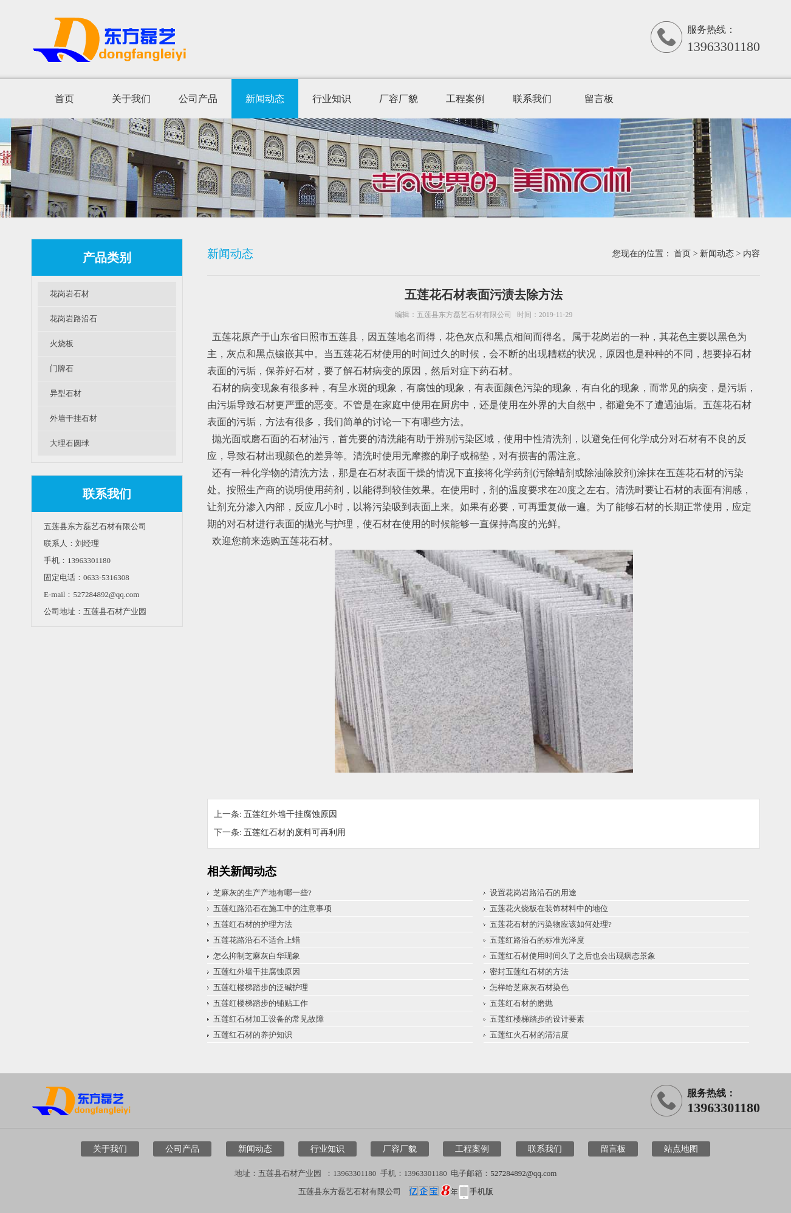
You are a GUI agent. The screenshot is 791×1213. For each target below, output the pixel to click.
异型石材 (65, 393)
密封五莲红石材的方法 (529, 971)
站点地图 (681, 1148)
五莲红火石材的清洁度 (529, 1034)
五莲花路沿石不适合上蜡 (256, 940)
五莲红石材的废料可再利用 (295, 832)
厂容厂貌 (398, 99)
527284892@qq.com (523, 1173)
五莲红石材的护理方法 (252, 924)
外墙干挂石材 (73, 418)
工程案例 (465, 99)
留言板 (599, 99)
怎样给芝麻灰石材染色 (529, 987)
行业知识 (331, 99)
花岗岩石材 (69, 293)
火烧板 (62, 343)
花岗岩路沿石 (73, 318)
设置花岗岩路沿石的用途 (533, 892)
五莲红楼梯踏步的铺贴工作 (260, 1003)
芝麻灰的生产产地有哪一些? (262, 892)
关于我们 (131, 99)
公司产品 (198, 99)
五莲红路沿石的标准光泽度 (537, 940)
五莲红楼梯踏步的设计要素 (537, 1018)
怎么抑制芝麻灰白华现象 (256, 955)
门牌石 (62, 368)
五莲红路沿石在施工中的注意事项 (272, 908)
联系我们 (532, 99)
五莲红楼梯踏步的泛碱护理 (260, 987)
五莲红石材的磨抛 (521, 1003)
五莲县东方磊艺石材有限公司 (464, 314)
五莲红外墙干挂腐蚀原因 (290, 814)
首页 (64, 99)
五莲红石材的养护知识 (252, 1034)
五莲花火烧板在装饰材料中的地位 (549, 908)
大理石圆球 (69, 443)
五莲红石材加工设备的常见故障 (268, 1018)
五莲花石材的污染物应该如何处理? (551, 924)
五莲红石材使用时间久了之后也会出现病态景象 (573, 955)
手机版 (481, 1191)
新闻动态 (264, 99)
